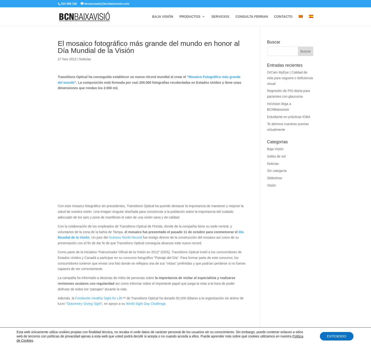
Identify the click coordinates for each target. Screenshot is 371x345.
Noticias (85, 59)
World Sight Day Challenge (146, 304)
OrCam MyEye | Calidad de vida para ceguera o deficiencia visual (290, 78)
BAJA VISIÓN (162, 16)
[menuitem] (301, 20)
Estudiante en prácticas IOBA (288, 117)
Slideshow (274, 178)
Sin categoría (277, 171)
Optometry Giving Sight (84, 304)
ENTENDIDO (336, 336)
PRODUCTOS (189, 16)
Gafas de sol (276, 156)
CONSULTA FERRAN (251, 16)
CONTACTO (283, 16)
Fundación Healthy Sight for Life (98, 298)
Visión (271, 185)
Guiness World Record (125, 237)
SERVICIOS (220, 16)
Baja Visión (275, 149)
